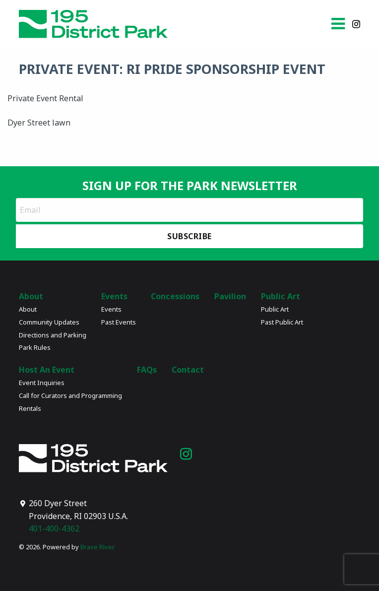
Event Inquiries (41, 382)
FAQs (147, 369)
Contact (188, 369)
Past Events (118, 322)
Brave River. (97, 546)
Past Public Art (282, 322)
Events (114, 296)
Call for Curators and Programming (70, 395)
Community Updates (49, 322)
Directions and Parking (52, 334)
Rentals (30, 408)
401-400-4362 (54, 528)
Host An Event (46, 369)
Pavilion (230, 296)
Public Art (280, 296)
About (31, 296)
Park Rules (35, 347)
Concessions (175, 296)
